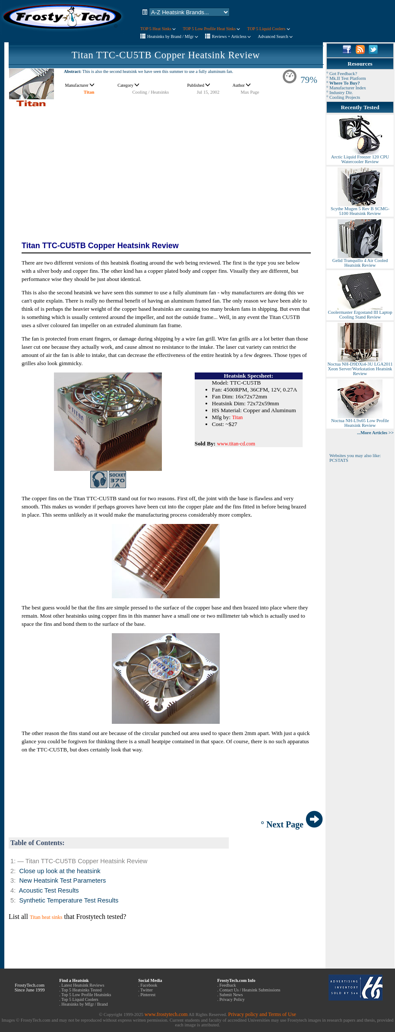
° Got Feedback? (341, 73)
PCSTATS (338, 460)
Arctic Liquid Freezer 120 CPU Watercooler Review (360, 157)
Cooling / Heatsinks (151, 92)
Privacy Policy (232, 999)
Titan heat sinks (46, 917)
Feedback (227, 985)
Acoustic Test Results (49, 890)
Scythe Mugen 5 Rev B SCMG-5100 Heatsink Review (360, 209)
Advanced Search (275, 36)
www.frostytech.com (166, 1014)
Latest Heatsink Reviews (82, 985)
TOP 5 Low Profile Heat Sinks (211, 28)
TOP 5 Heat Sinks (158, 28)
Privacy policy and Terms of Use (262, 1014)
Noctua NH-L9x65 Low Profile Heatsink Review (360, 421)
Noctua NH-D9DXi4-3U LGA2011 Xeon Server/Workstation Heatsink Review (359, 367)
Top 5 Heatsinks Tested (81, 990)
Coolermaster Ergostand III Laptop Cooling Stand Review (360, 312)
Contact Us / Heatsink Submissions (249, 990)
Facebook (148, 985)
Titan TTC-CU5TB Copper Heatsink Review (166, 55)
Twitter (146, 990)
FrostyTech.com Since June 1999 (30, 987)
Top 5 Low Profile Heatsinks (86, 994)
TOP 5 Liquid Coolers (268, 28)
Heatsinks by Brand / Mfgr (172, 36)
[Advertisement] (166, 168)
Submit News (231, 994)
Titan (89, 92)
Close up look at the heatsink (59, 871)
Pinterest (147, 994)
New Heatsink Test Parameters (62, 880)
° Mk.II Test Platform (346, 78)
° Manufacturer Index (346, 87)
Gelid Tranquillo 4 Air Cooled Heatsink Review (360, 261)
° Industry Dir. (339, 92)
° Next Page (292, 824)
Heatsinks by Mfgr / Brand (84, 1004)
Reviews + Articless (231, 36)
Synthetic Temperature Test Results (68, 900)
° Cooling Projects (343, 97)
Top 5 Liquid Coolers (79, 999)
